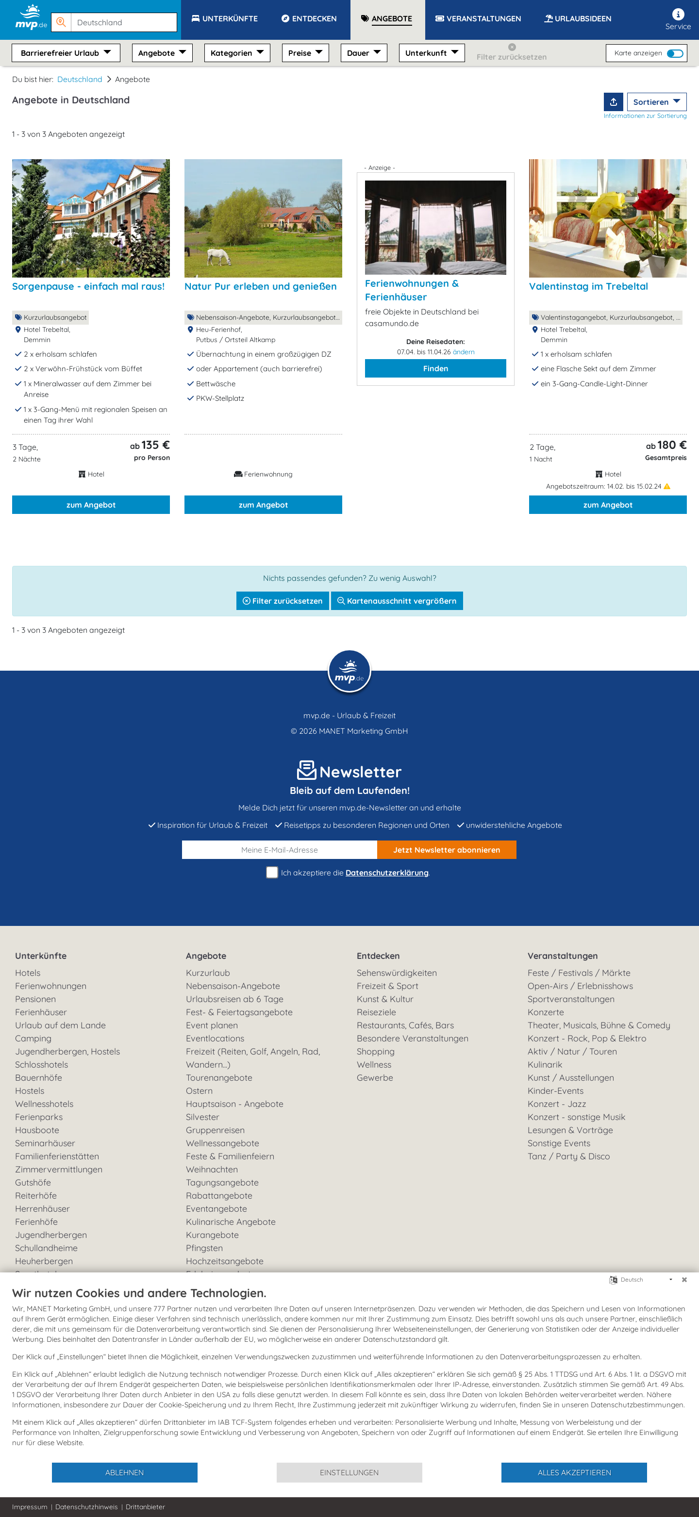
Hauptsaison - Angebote (234, 1103)
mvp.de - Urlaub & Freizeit (349, 715)
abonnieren (446, 850)
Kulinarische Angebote (231, 1221)
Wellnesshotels (44, 1103)
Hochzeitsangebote (225, 1261)
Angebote (157, 53)
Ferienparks (39, 1116)
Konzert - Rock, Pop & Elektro (587, 1038)
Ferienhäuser (41, 1012)
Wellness (374, 1064)
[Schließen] (684, 1279)
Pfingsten (204, 1247)
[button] (116, 18)
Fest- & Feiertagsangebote (239, 1012)
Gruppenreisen (215, 1130)
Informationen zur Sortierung (645, 115)
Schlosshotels (41, 1064)
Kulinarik (545, 1064)
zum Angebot (91, 505)
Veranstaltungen (563, 955)
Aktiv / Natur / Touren (572, 1051)
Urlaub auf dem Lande (60, 1025)
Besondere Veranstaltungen (412, 1038)
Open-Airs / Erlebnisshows (580, 985)
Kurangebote (212, 1234)
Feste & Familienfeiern (230, 1156)
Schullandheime (46, 1247)
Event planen (212, 1025)
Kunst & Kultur (385, 999)
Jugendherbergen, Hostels (67, 1051)
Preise (300, 53)
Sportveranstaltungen (571, 999)
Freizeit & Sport (387, 985)
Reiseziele (376, 1012)
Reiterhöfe (36, 1195)
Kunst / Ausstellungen (571, 1077)
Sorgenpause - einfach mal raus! (88, 286)
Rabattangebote (219, 1195)
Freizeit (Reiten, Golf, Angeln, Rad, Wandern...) (253, 1058)
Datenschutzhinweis (86, 1506)
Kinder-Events (555, 1090)
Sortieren (652, 102)
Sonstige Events (559, 1143)
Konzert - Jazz (557, 1103)
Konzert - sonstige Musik (577, 1116)
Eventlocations (215, 1038)
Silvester (202, 1116)
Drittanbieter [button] (145, 1506)
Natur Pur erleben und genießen (260, 286)
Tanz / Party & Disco (569, 1156)
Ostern (199, 1090)
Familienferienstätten (57, 1156)
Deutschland (79, 79)
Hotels (27, 972)
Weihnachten (212, 1169)
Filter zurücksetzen (283, 601)
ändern (464, 351)
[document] (349, 1373)
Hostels (29, 1090)
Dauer (359, 53)
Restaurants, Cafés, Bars (405, 1025)
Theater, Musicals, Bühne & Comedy (599, 1025)
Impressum (30, 1506)
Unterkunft (427, 53)
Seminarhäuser (45, 1143)
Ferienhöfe (36, 1221)
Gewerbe (375, 1077)
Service (678, 19)
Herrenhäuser (42, 1208)
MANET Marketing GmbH (363, 731)
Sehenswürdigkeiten (397, 972)
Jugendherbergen (51, 1234)
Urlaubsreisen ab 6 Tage (234, 999)
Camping (33, 1038)
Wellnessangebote (222, 1143)
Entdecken (378, 955)
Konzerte (546, 1012)
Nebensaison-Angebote (233, 985)
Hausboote (37, 1130)
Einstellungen (349, 1472)
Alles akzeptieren (574, 1472)
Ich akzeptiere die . (349, 873)
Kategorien (232, 53)
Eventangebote (216, 1208)
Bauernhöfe (38, 1077)
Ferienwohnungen (50, 985)
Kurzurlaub (208, 972)
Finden (436, 368)
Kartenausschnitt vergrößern (397, 601)
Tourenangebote (219, 1077)
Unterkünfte (41, 955)
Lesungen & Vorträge (570, 1130)
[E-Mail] (280, 850)
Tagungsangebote (222, 1182)
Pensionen (35, 999)
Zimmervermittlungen (58, 1169)
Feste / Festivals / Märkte (579, 972)
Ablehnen (124, 1472)
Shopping (376, 1051)
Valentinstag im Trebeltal (588, 286)
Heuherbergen (44, 1261)
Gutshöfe (33, 1182)
